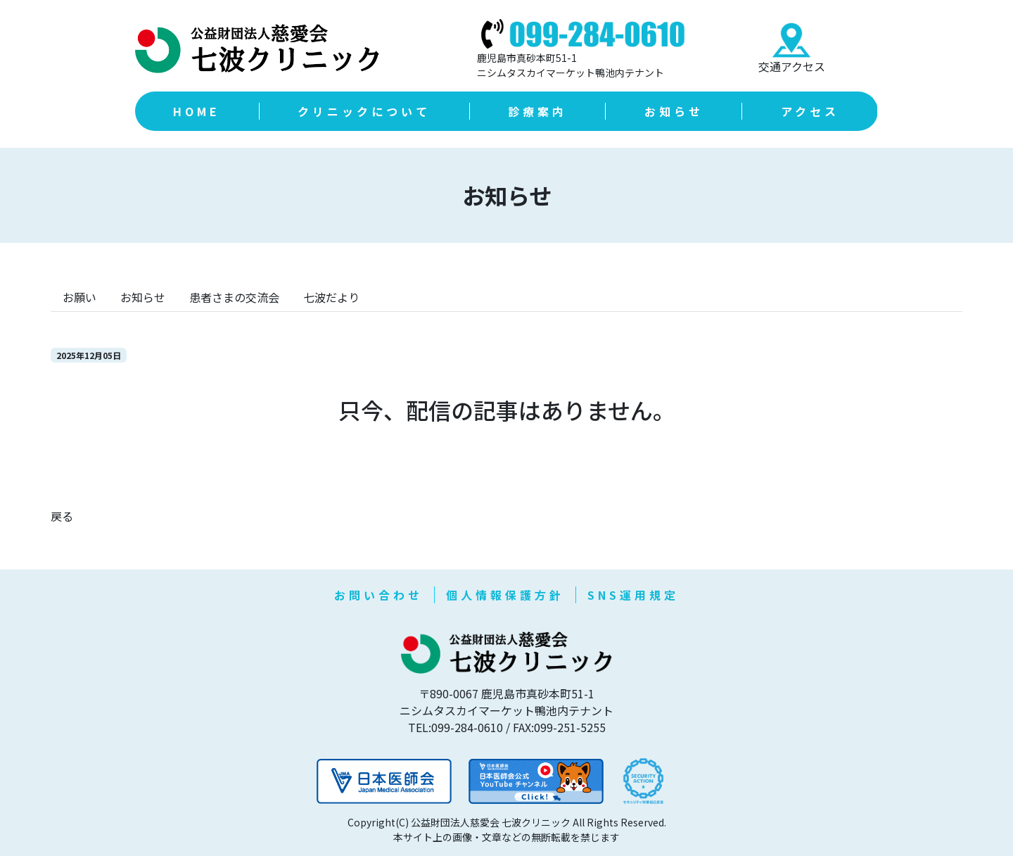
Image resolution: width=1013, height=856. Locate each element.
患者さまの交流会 (234, 297)
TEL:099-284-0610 (455, 727)
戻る (62, 516)
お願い (79, 297)
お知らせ (142, 297)
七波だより (331, 297)
